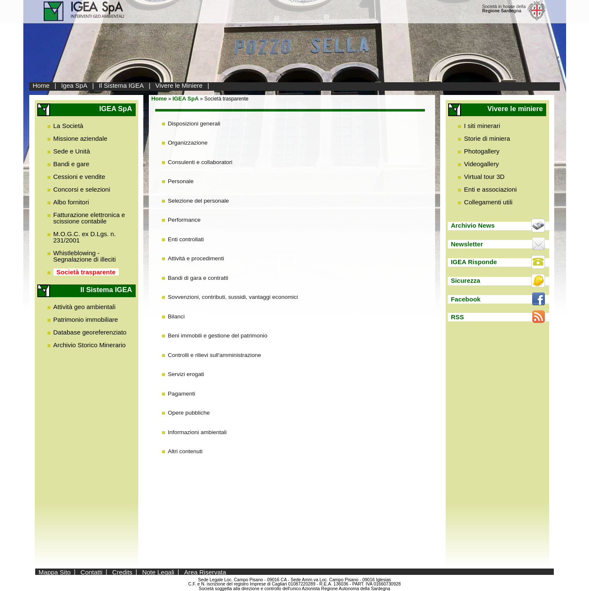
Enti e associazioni (490, 189)
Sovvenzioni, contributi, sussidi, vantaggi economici (233, 297)
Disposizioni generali (194, 123)
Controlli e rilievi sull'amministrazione (214, 355)
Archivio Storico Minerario (89, 344)
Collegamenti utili (488, 202)
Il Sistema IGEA (121, 85)
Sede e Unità (71, 151)
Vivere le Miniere (178, 85)
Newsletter (467, 244)
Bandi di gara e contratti (198, 278)
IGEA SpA (186, 98)
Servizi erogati (186, 374)
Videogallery (481, 163)
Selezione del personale (198, 201)
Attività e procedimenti (196, 258)
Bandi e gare (71, 163)
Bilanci (176, 316)
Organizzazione (188, 142)
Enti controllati (186, 239)
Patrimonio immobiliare (85, 319)
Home (41, 85)
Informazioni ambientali (197, 432)
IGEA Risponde (474, 261)
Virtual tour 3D (484, 176)
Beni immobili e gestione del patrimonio (218, 335)
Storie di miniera (487, 138)
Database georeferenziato (90, 332)
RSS (457, 317)
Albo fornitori (71, 202)
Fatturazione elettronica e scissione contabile (89, 218)
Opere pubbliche (189, 413)
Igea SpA (74, 85)
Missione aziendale (80, 138)
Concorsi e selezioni (81, 189)
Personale (181, 181)
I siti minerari (482, 125)
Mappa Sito (55, 571)
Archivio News (472, 225)
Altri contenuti (185, 451)
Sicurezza (465, 280)
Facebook (465, 299)
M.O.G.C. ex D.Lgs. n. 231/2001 (84, 237)
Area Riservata (205, 571)
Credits (122, 571)
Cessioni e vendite (79, 176)
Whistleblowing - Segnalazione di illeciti (84, 256)
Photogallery (481, 151)
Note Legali (158, 571)
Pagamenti (181, 393)
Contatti (92, 571)
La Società (68, 125)
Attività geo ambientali (84, 306)
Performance (184, 220)
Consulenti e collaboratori (200, 162)
